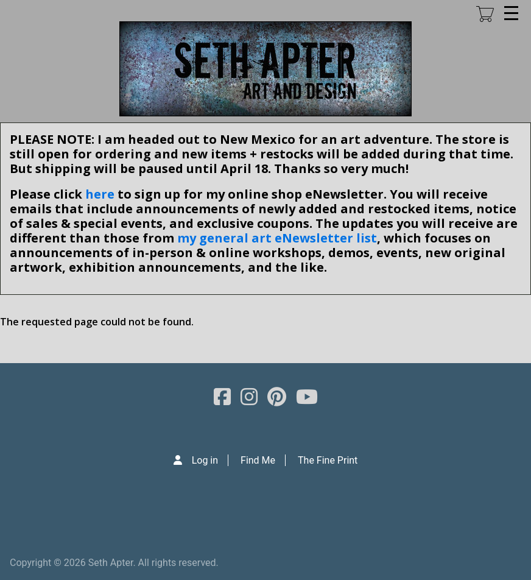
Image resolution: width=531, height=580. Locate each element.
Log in (205, 460)
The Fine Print (327, 460)
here (99, 194)
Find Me (258, 460)
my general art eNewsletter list (277, 238)
